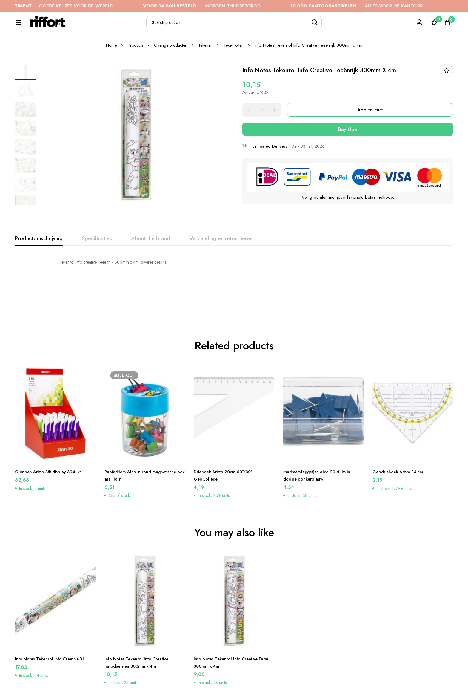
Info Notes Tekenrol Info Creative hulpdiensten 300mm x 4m (141, 638)
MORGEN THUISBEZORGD (223, 6)
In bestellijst (446, 91)
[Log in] (415, 25)
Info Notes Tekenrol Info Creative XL (55, 634)
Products (132, 65)
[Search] (332, 26)
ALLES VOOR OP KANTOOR (378, 6)
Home (107, 65)
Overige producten (170, 65)
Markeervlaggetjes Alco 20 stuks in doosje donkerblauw (321, 451)
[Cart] (445, 25)
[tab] (39, 259)
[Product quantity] (269, 130)
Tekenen (207, 65)
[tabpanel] (234, 282)
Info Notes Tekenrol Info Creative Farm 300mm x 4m (230, 638)
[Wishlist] (430, 25)
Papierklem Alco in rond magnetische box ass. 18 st (133, 451)
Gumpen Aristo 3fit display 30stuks (52, 447)
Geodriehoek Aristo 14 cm (401, 447)
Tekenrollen (236, 65)
